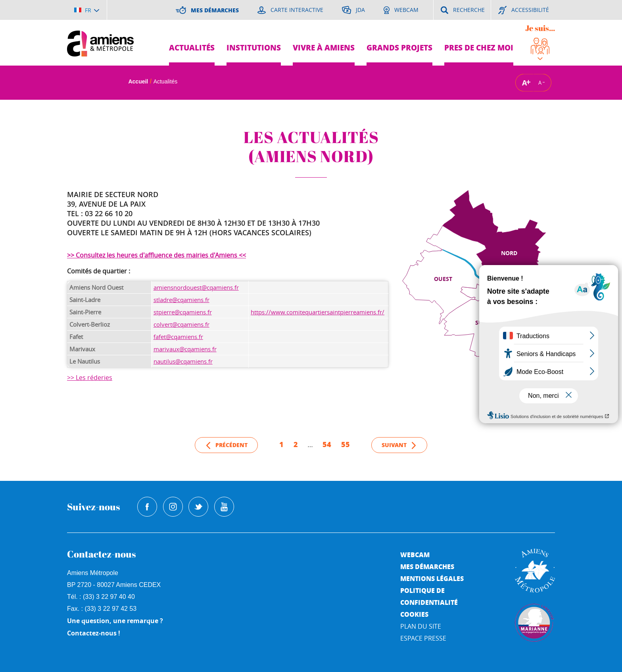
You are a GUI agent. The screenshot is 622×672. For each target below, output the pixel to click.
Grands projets (399, 47)
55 (345, 444)
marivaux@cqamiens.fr (185, 349)
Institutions (254, 47)
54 (327, 444)
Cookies (414, 614)
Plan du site (420, 626)
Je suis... (540, 28)
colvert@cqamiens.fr (181, 324)
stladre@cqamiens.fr (181, 300)
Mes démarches (427, 566)
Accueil (138, 81)
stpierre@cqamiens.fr (183, 312)
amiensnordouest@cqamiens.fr (196, 287)
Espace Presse (423, 638)
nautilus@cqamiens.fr (183, 361)
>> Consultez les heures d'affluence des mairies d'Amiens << (156, 255)
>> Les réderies (89, 377)
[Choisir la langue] (86, 10)
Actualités (192, 47)
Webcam (415, 554)
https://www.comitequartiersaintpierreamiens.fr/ (317, 312)
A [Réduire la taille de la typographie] (539, 82)
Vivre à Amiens (324, 47)
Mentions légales (432, 578)
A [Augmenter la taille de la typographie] (524, 82)
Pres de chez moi (478, 47)
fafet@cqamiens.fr (178, 337)
